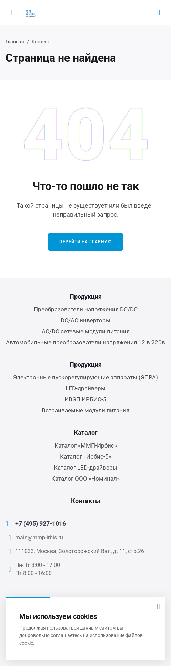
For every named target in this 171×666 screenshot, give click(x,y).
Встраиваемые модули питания (85, 410)
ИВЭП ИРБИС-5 (85, 399)
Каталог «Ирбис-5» (85, 456)
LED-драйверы (85, 388)
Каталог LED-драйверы (85, 467)
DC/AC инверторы (85, 320)
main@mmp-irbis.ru (39, 537)
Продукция (86, 296)
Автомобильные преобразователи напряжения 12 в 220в (85, 342)
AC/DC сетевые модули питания (86, 331)
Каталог (86, 432)
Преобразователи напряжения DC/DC (86, 309)
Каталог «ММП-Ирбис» (85, 445)
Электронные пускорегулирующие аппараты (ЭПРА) (85, 377)
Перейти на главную (85, 241)
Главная (15, 41)
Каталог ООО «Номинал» (85, 478)
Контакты (85, 500)
